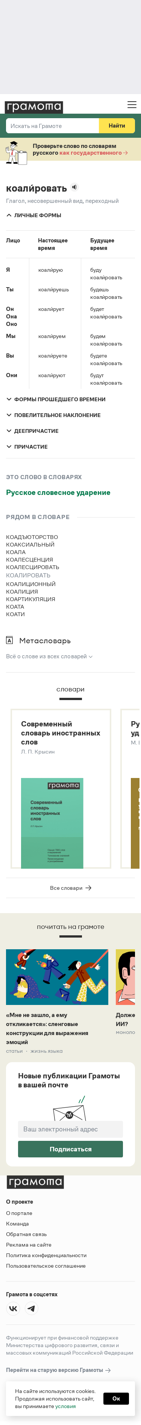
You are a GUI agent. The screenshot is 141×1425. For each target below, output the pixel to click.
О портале (19, 1213)
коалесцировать (32, 567)
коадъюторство (32, 537)
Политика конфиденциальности (46, 1255)
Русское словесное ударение (58, 492)
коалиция (22, 591)
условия (65, 1406)
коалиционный (31, 584)
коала (16, 552)
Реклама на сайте (29, 1244)
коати (15, 614)
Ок (116, 1398)
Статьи (14, 1051)
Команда (17, 1223)
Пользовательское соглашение (46, 1265)
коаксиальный (30, 544)
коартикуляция (30, 599)
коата (15, 606)
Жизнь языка (46, 1050)
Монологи (128, 1032)
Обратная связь (26, 1234)
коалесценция (29, 559)
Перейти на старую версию (59, 1370)
